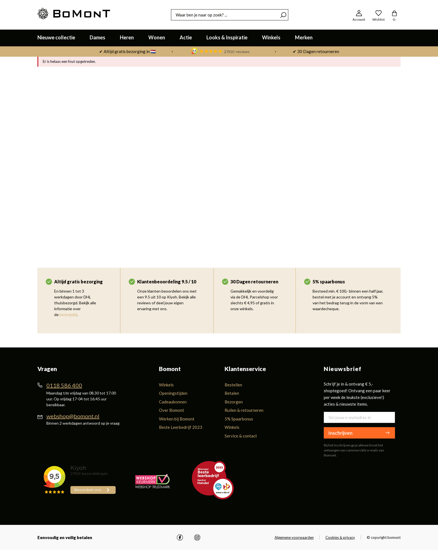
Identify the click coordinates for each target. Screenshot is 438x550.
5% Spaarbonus (239, 418)
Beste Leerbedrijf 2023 (180, 427)
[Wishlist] (378, 15)
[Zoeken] (283, 14)
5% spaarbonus (329, 281)
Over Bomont (171, 410)
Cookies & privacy (340, 537)
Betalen (232, 393)
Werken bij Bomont (176, 418)
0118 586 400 (64, 385)
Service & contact (241, 435)
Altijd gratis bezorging (78, 281)
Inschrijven (359, 433)
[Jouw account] (359, 15)
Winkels (166, 384)
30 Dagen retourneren (254, 281)
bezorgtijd (68, 314)
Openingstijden (173, 393)
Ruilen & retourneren (244, 410)
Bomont (170, 368)
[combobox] (224, 14)
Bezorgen (234, 401)
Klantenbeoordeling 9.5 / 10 (166, 281)
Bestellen (233, 384)
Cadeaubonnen (173, 401)
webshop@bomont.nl (72, 416)
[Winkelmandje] (394, 15)
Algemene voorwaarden (294, 537)
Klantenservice (245, 368)
